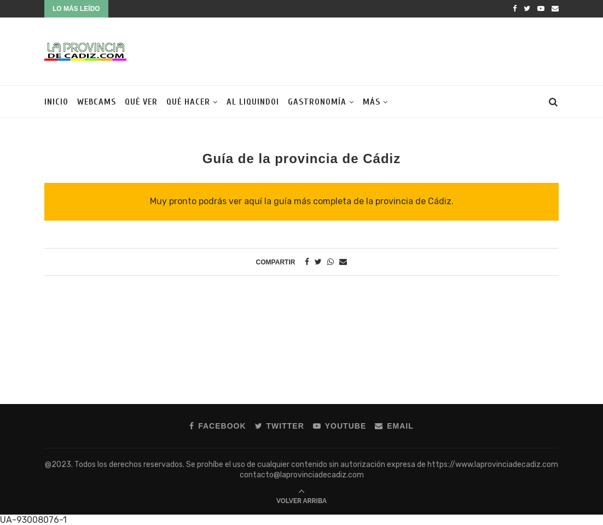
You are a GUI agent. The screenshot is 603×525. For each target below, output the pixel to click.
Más (371, 102)
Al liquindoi (253, 102)
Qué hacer (188, 102)
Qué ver (141, 102)
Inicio (56, 102)
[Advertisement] (359, 50)
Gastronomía (317, 102)
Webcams (96, 102)
